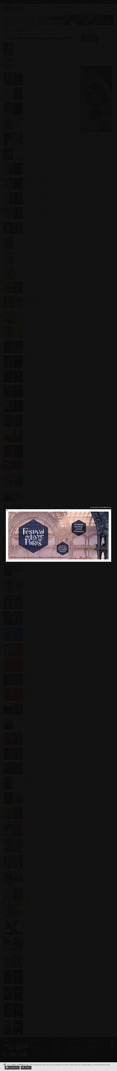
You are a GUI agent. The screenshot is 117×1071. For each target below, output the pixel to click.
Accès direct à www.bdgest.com (100, 507)
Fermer (26, 1067)
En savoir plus (12, 1067)
